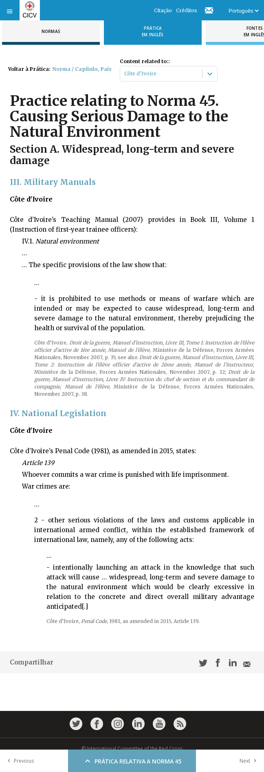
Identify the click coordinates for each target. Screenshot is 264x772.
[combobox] (124, 73)
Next (250, 760)
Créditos (186, 10)
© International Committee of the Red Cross (132, 748)
